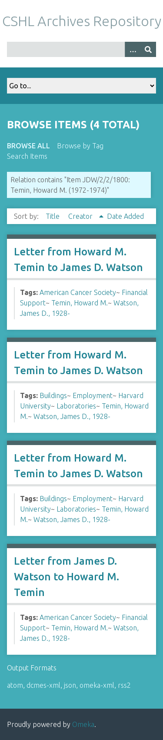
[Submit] (148, 49)
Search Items (27, 156)
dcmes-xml (43, 685)
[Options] (132, 49)
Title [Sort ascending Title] (53, 216)
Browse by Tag (80, 146)
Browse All (28, 146)
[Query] (81, 49)
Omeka (83, 724)
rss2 (124, 685)
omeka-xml (97, 685)
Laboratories (76, 406)
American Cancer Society (78, 292)
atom (15, 685)
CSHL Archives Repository (81, 21)
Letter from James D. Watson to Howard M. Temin (66, 576)
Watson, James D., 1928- (71, 416)
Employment (93, 395)
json (70, 685)
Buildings (53, 395)
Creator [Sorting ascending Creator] (81, 216)
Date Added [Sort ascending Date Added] (125, 216)
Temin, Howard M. (79, 303)
